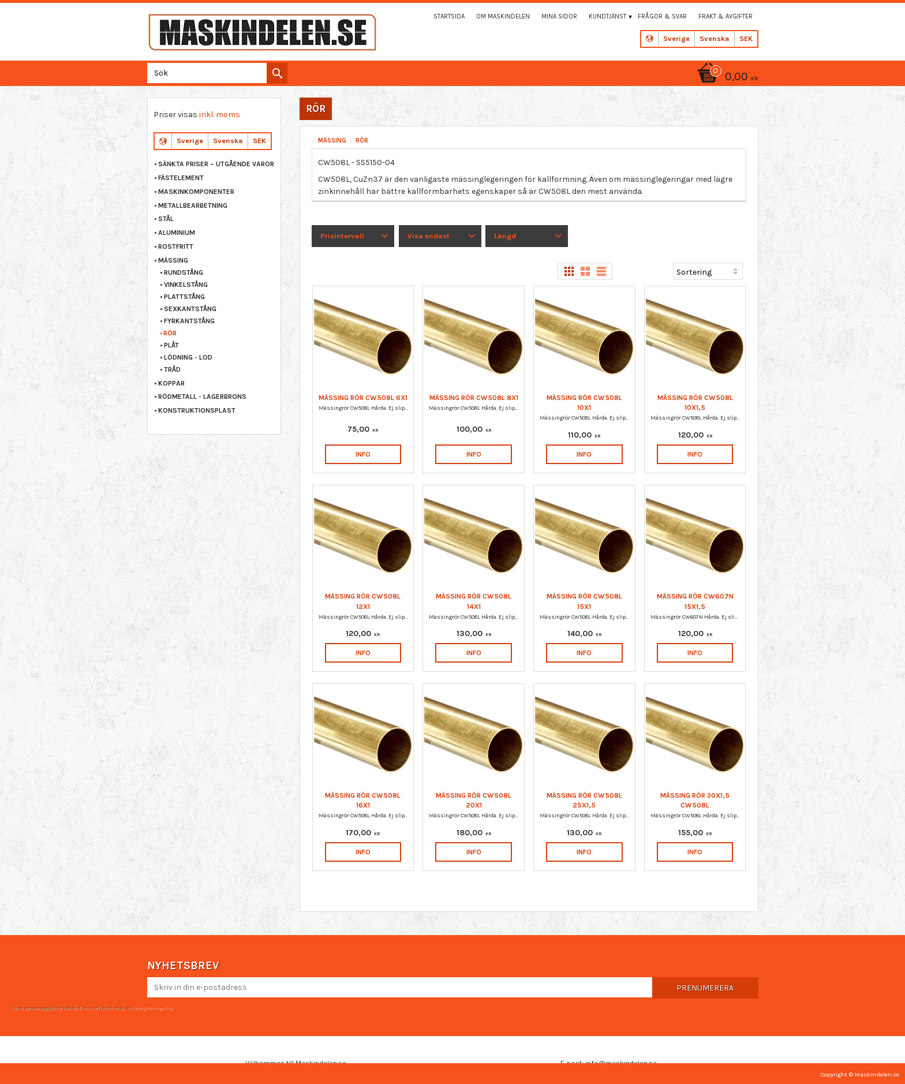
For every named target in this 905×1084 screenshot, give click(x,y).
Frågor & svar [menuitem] (662, 16)
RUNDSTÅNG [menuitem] (183, 272)
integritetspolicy (153, 1008)
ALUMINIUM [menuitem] (176, 233)
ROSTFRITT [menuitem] (175, 246)
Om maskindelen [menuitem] (503, 16)
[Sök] (277, 73)
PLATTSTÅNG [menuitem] (184, 297)
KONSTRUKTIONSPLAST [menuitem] (196, 410)
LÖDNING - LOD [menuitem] (188, 357)
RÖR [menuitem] (170, 333)
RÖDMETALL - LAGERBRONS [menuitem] (202, 397)
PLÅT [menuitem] (171, 345)
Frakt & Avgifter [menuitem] (725, 16)
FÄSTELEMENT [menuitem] (181, 178)
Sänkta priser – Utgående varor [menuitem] (216, 164)
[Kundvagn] (726, 78)
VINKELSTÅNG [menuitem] (186, 285)
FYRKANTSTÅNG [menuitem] (189, 321)
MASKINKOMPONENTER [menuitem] (196, 192)
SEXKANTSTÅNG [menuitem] (190, 309)
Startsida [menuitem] (449, 16)
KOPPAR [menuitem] (171, 383)
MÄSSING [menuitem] (173, 260)
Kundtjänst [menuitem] (607, 16)
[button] (353, 236)
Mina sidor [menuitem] (559, 16)
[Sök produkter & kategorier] (215, 73)
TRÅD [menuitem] (172, 369)
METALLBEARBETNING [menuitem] (192, 205)
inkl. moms (219, 114)
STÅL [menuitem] (166, 219)
